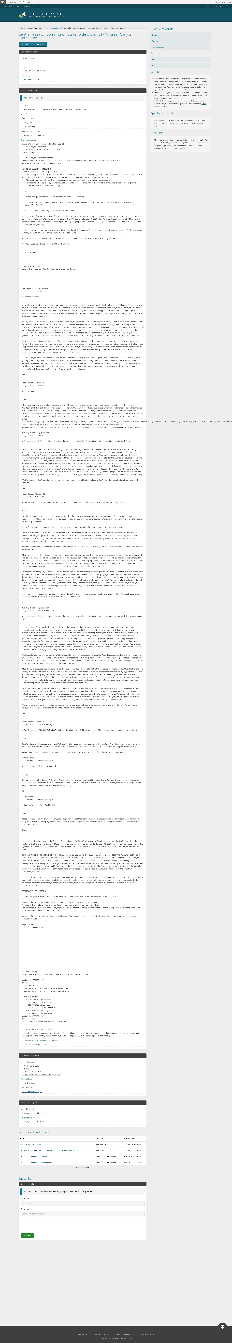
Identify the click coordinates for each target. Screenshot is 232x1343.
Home (154, 35)
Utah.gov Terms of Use (103, 1334)
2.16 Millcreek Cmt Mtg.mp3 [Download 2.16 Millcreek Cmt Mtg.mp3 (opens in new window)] (30, 1144)
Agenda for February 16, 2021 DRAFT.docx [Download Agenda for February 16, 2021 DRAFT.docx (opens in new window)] (36, 1162)
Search (155, 41)
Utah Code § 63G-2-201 (176, 148)
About (154, 59)
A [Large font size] (226, 6)
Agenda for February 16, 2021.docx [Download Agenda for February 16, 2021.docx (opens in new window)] (33, 1156)
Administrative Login (160, 47)
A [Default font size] (223, 6)
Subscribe (27, 1235)
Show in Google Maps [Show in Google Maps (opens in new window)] (50, 1074)
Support (209, 6)
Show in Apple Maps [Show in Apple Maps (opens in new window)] (31, 1074)
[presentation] (82, 1222)
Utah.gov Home (83, 1334)
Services (13, 2)
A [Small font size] (220, 6)
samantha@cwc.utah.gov (32, 1091)
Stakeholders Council (54, 28)
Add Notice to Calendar (33, 98)
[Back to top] (222, 1327)
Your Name (26, 1198)
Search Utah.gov (219, 2)
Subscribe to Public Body (33, 44)
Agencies (27, 2)
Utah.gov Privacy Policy (125, 1334)
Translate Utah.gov (147, 1334)
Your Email (25, 1209)
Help (154, 65)
